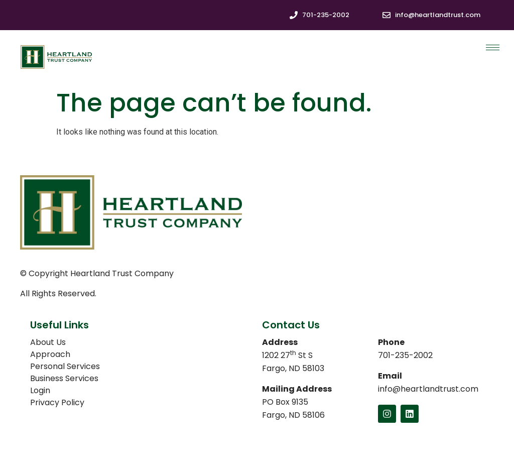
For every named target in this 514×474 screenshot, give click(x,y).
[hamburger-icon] (492, 47)
